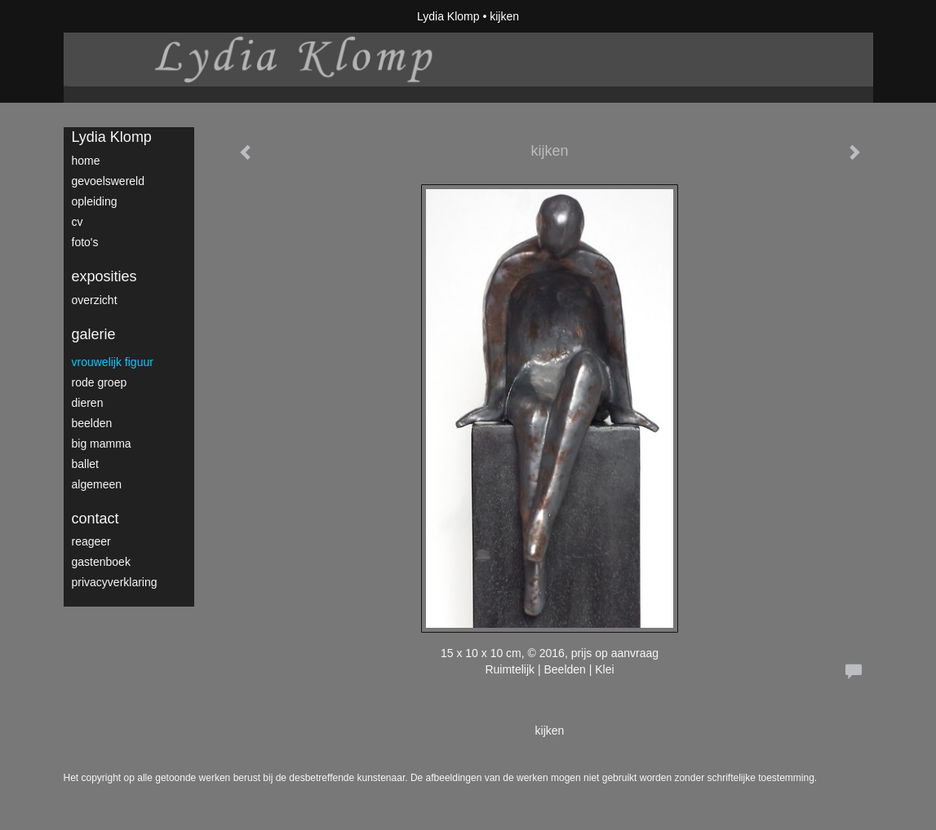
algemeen (97, 484)
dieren (88, 402)
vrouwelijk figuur (112, 362)
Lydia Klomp (448, 16)
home (86, 160)
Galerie (94, 334)
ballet (85, 463)
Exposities (104, 276)
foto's (85, 242)
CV (77, 221)
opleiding (95, 201)
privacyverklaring (114, 582)
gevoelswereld (108, 181)
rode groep (99, 382)
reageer (91, 541)
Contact (95, 518)
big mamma (101, 443)
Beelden (92, 423)
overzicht (95, 300)
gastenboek (101, 561)
